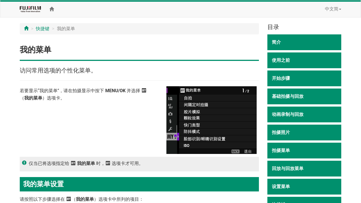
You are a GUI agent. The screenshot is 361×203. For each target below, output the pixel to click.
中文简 (333, 9)
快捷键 (42, 28)
